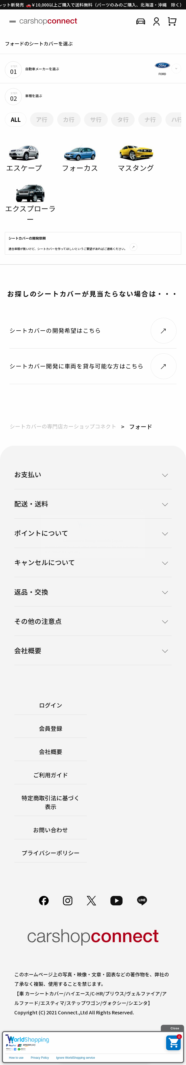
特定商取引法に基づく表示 (51, 802)
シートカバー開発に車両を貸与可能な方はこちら (76, 366)
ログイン (50, 705)
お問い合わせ (50, 830)
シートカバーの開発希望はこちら (55, 330)
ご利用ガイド (50, 775)
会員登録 (50, 728)
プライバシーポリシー (51, 853)
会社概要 (50, 751)
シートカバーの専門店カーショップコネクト (63, 426)
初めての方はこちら (105, 1049)
